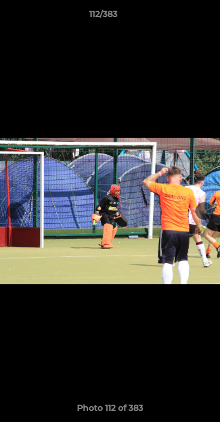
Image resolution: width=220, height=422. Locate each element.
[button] (178, 17)
